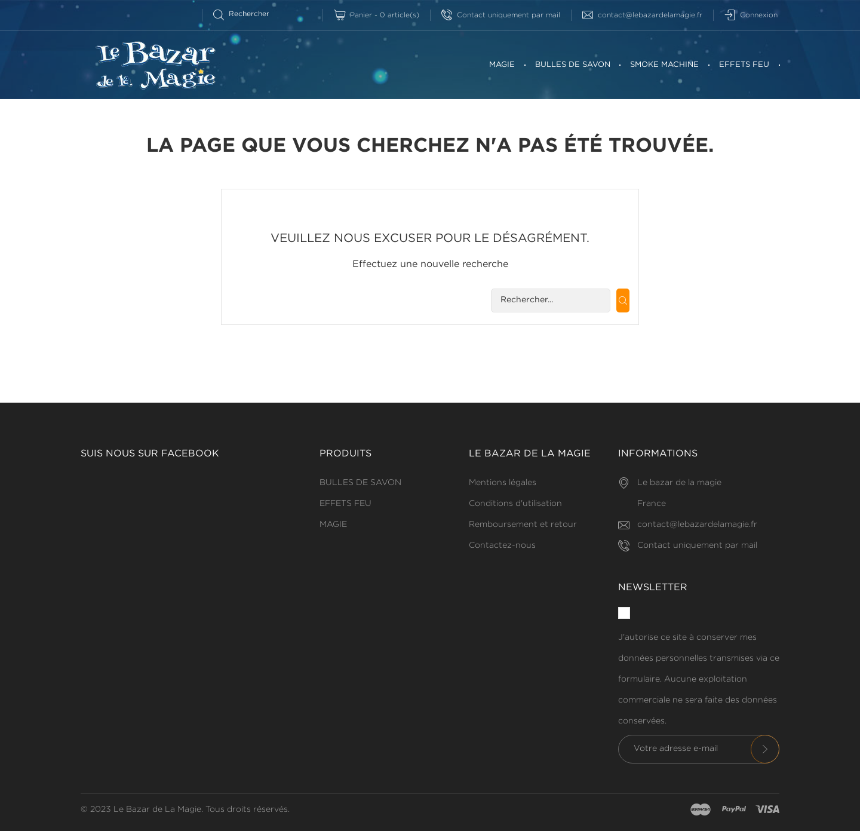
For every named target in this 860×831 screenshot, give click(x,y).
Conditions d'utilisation (515, 503)
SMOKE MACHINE (664, 65)
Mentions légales (502, 482)
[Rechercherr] (246, 14)
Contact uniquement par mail (500, 15)
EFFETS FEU (744, 65)
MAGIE (502, 65)
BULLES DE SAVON (572, 65)
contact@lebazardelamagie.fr (642, 15)
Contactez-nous (502, 545)
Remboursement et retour (523, 524)
